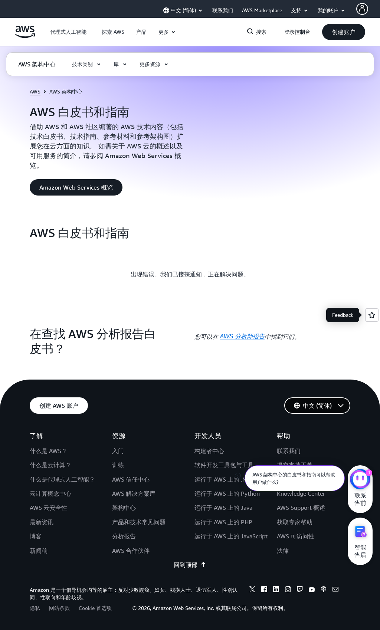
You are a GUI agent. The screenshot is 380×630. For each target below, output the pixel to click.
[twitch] (300, 590)
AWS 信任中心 (131, 479)
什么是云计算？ (50, 465)
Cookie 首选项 (95, 608)
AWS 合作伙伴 (131, 550)
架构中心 (124, 507)
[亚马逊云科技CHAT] (360, 480)
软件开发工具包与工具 (224, 465)
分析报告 (124, 536)
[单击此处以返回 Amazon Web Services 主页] (25, 36)
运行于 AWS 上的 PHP (223, 522)
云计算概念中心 (50, 493)
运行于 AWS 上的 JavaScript (231, 536)
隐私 (35, 608)
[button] (113, 32)
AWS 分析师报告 (242, 336)
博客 (36, 536)
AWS (35, 91)
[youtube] (312, 590)
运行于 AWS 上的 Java (223, 507)
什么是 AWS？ (48, 451)
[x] (252, 590)
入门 (118, 451)
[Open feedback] (372, 315)
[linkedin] (276, 590)
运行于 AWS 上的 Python (227, 493)
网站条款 (59, 608)
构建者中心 (209, 451)
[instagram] (288, 590)
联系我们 (289, 451)
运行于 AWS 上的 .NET (223, 479)
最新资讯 (41, 522)
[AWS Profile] (362, 9)
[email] (335, 590)
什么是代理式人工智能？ (62, 479)
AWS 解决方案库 (133, 493)
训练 (118, 465)
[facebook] (264, 590)
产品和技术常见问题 (139, 522)
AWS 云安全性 (48, 507)
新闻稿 (39, 550)
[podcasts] (324, 590)
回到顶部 (190, 564)
